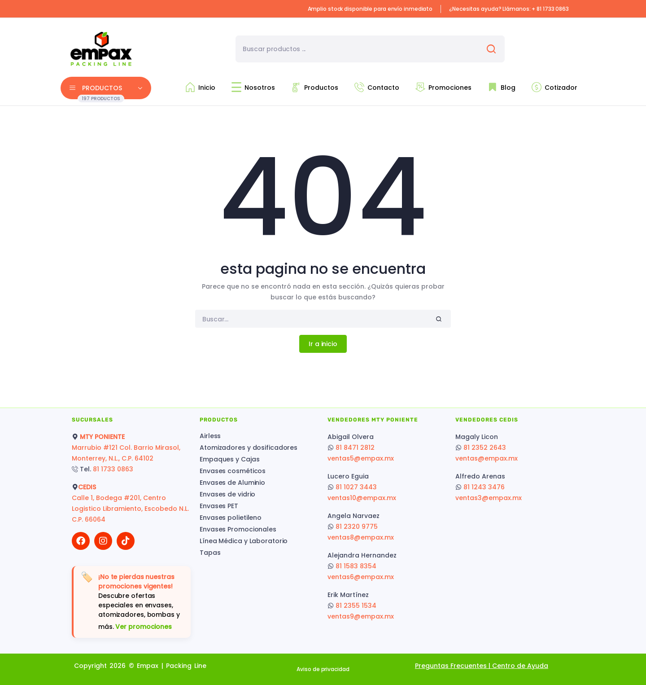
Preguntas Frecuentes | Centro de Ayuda (481, 665)
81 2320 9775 (357, 526)
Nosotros (253, 87)
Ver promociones (143, 626)
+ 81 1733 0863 (550, 9)
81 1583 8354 (356, 566)
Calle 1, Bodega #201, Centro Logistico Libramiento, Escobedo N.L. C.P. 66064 (131, 508)
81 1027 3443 (356, 487)
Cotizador (554, 87)
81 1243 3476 (484, 487)
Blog (501, 87)
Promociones (443, 87)
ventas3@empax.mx (488, 497)
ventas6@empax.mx (360, 576)
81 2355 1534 (356, 605)
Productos (314, 87)
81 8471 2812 (355, 447)
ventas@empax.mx (486, 458)
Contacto (376, 87)
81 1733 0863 (113, 469)
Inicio (200, 87)
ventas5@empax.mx (360, 458)
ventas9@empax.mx (360, 616)
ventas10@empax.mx (361, 497)
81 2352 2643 (484, 447)
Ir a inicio (323, 343)
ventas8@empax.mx (360, 537)
